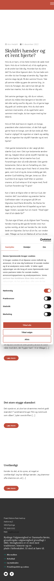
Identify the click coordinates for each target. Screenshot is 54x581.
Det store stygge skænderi (19, 402)
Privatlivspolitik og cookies (18, 567)
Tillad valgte (26, 332)
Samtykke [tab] (9, 247)
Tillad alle (27, 325)
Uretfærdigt (11, 465)
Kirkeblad (11, 558)
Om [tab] (44, 247)
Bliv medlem (12, 554)
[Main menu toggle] (52, 3)
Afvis (27, 339)
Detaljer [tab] (27, 247)
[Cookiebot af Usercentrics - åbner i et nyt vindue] (40, 240)
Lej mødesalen (12, 563)
